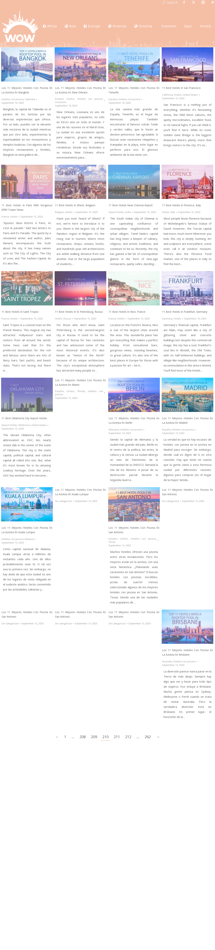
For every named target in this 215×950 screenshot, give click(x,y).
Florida (81, 391)
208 (83, 736)
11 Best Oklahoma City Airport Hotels (24, 418)
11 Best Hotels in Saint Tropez (20, 311)
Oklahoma (24, 425)
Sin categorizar (63, 501)
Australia (167, 661)
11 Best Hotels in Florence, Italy (181, 205)
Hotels (178, 94)
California (167, 94)
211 (117, 736)
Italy (172, 212)
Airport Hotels (116, 212)
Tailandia (30, 99)
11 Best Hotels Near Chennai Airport (131, 205)
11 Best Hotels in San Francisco (181, 88)
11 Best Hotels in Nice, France (127, 311)
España (113, 99)
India (128, 212)
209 (94, 736)
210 (105, 736)
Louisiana (60, 102)
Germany (167, 318)
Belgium (59, 212)
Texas (112, 541)
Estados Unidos (64, 99)
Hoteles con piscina (12, 99)
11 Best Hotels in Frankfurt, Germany (184, 311)
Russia (67, 318)
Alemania (114, 429)
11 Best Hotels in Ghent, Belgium (75, 205)
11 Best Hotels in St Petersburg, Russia (79, 311)
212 (128, 736)
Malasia (29, 539)
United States (190, 94)
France (5, 216)
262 (148, 736)
